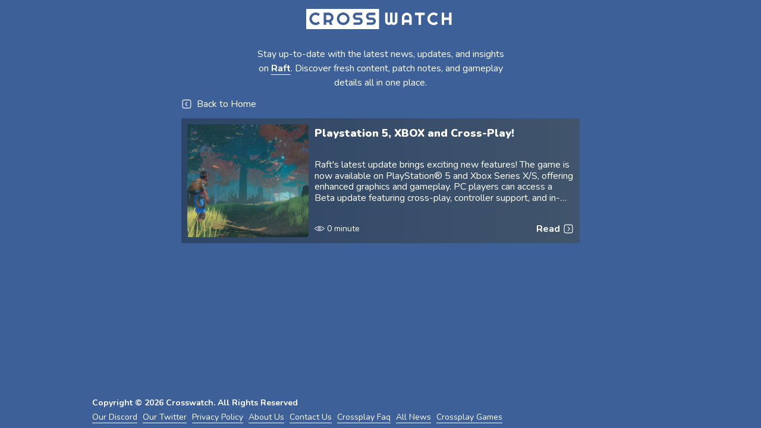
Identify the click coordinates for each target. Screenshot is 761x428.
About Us (266, 417)
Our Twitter (165, 417)
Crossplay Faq (364, 417)
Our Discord (114, 417)
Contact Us (311, 417)
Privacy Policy (217, 417)
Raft (281, 68)
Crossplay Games (469, 417)
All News (413, 417)
